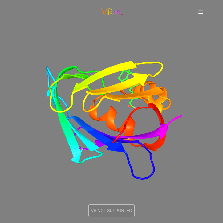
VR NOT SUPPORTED (111, 210)
